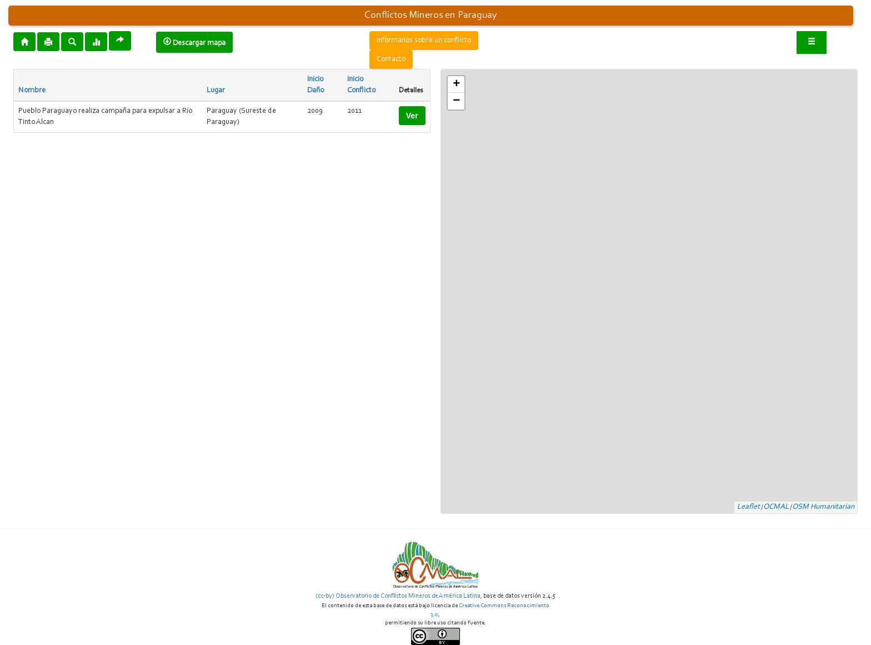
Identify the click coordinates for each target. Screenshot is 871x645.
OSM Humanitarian (823, 507)
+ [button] (456, 84)
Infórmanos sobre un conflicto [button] (424, 40)
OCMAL (776, 507)
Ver (412, 115)
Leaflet (748, 507)
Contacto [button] (391, 59)
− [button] (456, 101)
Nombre (32, 91)
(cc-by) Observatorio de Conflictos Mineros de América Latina (398, 596)
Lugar (216, 91)
